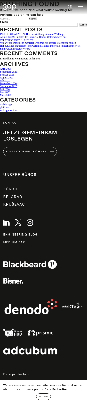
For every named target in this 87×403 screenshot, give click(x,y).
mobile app (6, 104)
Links (30, 264)
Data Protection (56, 389)
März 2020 (5, 95)
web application (8, 110)
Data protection (16, 374)
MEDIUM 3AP (14, 242)
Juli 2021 (5, 80)
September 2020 (8, 86)
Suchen (4, 21)
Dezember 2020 (8, 83)
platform (4, 107)
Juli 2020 (5, 89)
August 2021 (6, 77)
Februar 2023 (7, 74)
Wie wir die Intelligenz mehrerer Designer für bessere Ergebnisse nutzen (38, 42)
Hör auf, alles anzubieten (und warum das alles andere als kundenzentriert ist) (40, 45)
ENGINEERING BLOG (20, 234)
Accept (43, 396)
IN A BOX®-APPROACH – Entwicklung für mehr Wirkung (31, 34)
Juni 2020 (5, 92)
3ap (9, 7)
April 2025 (5, 68)
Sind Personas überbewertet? (15, 48)
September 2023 (8, 71)
